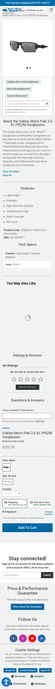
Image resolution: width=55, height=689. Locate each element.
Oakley (6, 428)
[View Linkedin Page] (41, 638)
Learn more (39, 421)
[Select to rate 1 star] (14, 379)
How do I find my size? (17, 96)
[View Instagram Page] (23, 638)
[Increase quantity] (19, 494)
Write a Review (27, 387)
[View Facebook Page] (13, 638)
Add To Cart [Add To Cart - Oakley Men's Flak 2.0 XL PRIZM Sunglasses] (27, 528)
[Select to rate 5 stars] (40, 379)
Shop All (7, 175)
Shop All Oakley (11, 171)
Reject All (45, 670)
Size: (9, 476)
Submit (47, 575)
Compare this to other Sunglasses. (23, 82)
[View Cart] (51, 9)
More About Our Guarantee (27, 606)
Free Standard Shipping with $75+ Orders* (27, 3)
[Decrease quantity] (5, 494)
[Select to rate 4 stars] (34, 379)
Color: (8, 460)
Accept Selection (28, 670)
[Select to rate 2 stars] (21, 379)
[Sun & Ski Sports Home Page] (10, 9)
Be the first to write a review (13, 441)
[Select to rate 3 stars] (27, 379)
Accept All (10, 670)
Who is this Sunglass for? (18, 89)
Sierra (17, 110)
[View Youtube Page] (32, 638)
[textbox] (27, 416)
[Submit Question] (47, 104)
